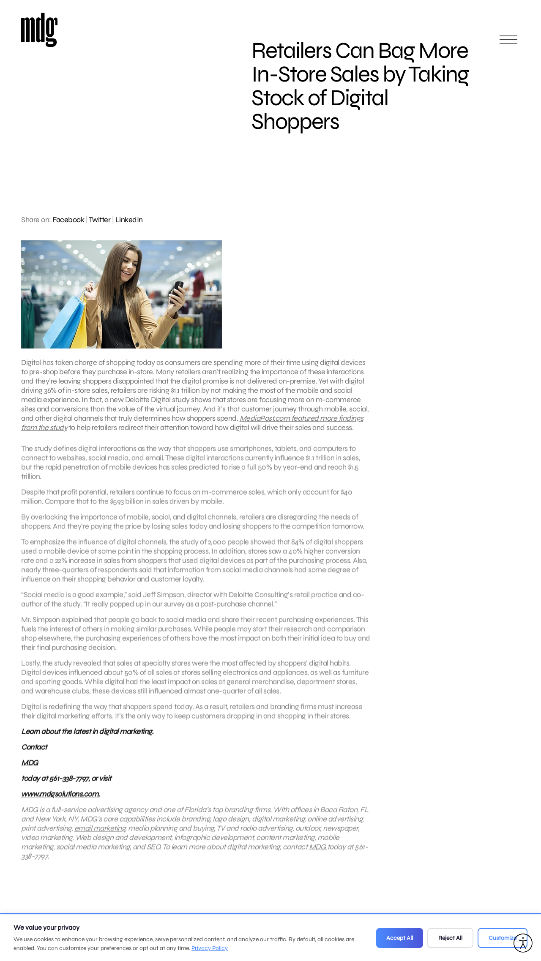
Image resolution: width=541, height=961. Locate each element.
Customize (502, 938)
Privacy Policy (209, 948)
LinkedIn (129, 219)
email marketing (100, 833)
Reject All (450, 938)
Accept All (399, 938)
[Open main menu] (508, 43)
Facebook (68, 219)
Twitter (100, 219)
